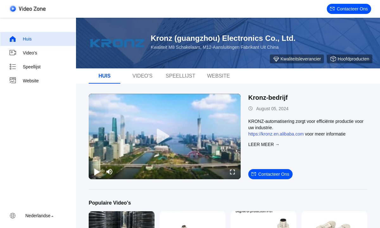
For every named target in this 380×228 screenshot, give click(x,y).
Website (24, 81)
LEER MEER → (264, 144)
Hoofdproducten (349, 59)
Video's (23, 53)
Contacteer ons (349, 8)
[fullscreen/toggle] (232, 171)
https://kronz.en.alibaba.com (276, 133)
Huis (20, 39)
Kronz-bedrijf (268, 97)
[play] (165, 136)
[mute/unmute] (109, 171)
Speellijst (25, 67)
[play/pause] (97, 171)
